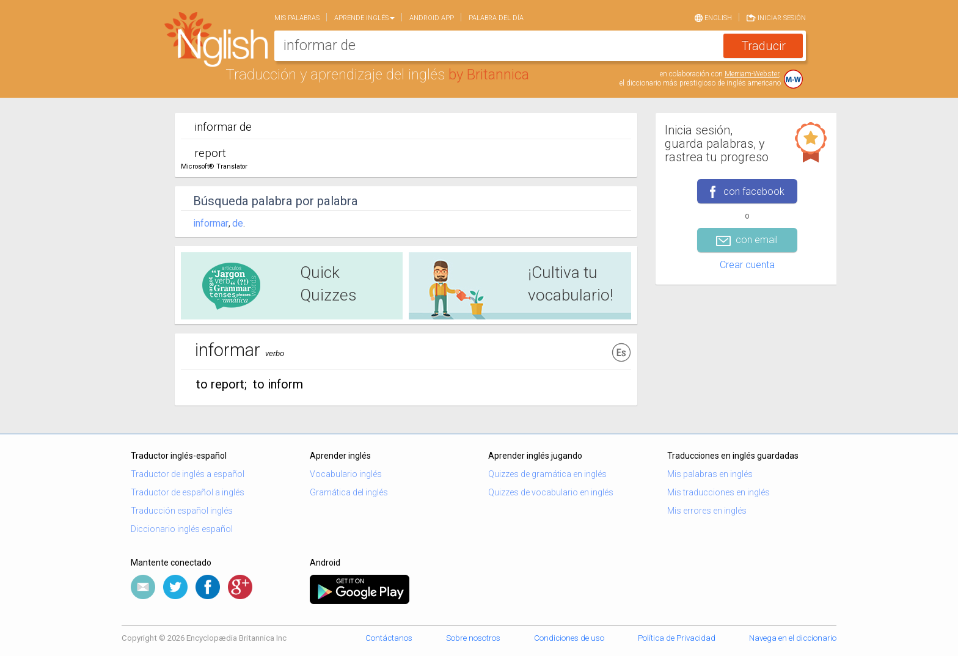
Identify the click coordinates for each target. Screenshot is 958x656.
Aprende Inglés (364, 18)
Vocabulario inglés (346, 474)
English (713, 17)
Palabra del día (496, 18)
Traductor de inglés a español (187, 474)
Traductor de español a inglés (187, 492)
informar (211, 223)
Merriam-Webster (752, 74)
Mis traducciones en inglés (718, 492)
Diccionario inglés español (182, 529)
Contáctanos (388, 638)
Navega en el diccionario (792, 638)
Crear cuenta (747, 265)
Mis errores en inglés (707, 511)
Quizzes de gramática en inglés (547, 474)
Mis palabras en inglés (710, 474)
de (237, 223)
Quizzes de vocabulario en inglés (550, 492)
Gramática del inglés (349, 492)
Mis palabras (297, 18)
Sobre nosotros (473, 638)
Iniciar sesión (776, 17)
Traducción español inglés (182, 511)
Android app (431, 18)
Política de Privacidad (676, 638)
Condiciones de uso (569, 638)
